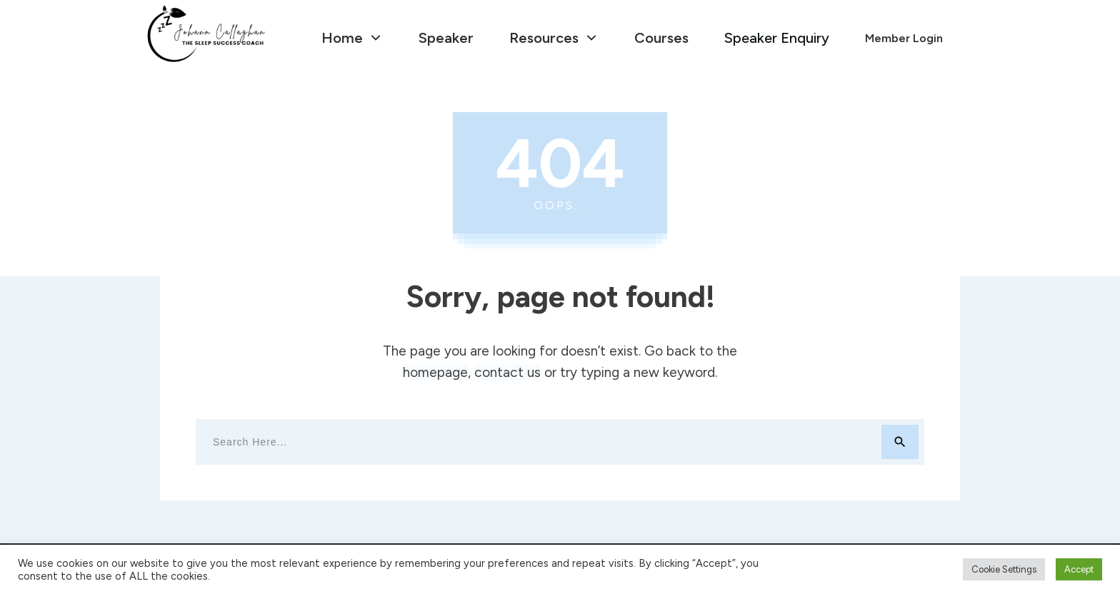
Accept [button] (1079, 569)
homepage (435, 372)
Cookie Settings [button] (1003, 569)
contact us (507, 372)
